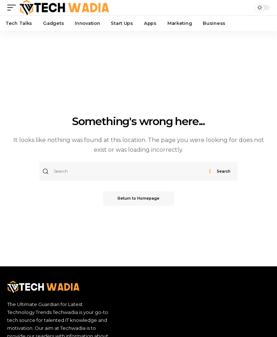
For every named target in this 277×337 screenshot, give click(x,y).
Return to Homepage (138, 198)
